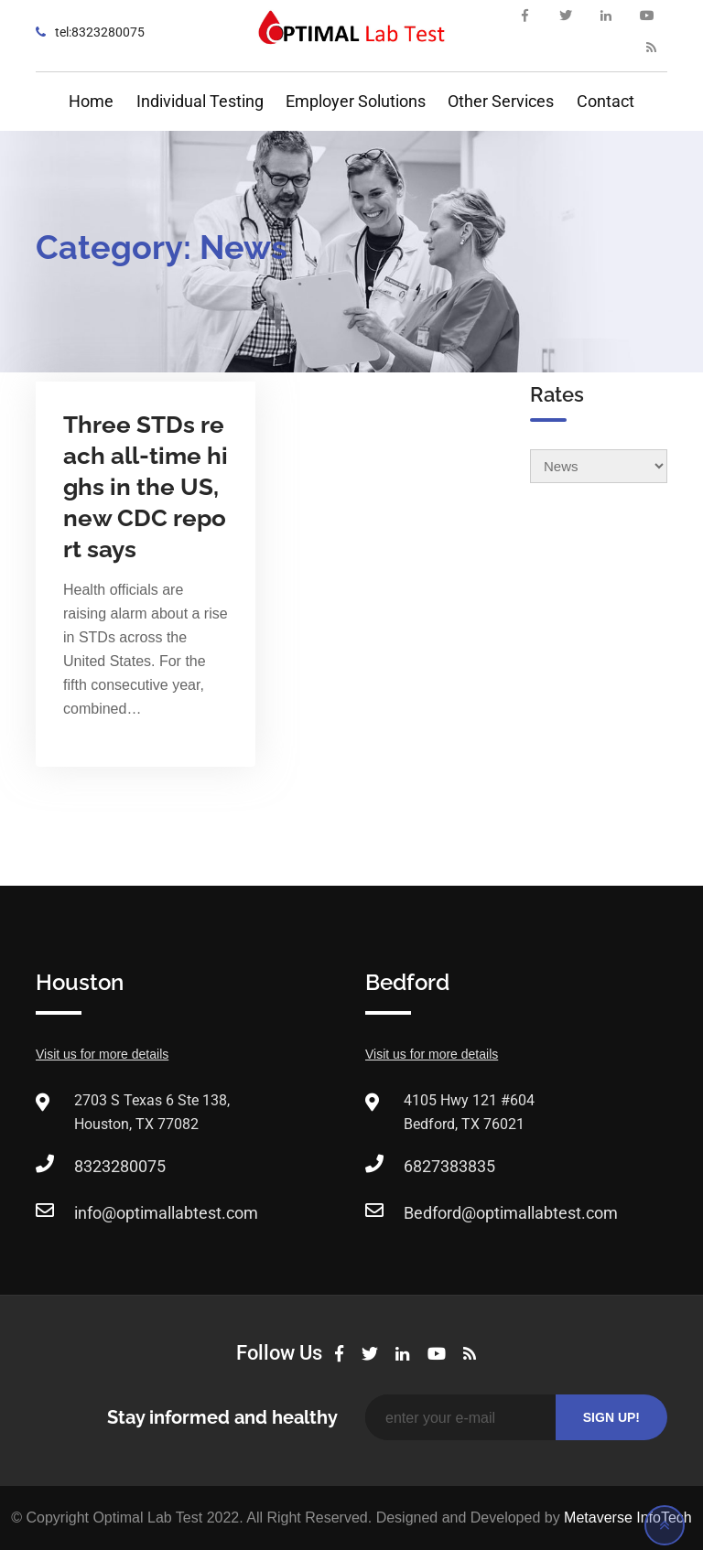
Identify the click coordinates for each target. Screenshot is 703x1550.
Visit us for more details (102, 1054)
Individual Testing (200, 101)
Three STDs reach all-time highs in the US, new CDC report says (145, 487)
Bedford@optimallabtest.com (511, 1212)
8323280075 (120, 1166)
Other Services (501, 101)
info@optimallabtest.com (166, 1212)
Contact (605, 101)
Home (91, 101)
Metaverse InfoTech (628, 1517)
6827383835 (449, 1166)
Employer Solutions (356, 101)
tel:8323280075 (100, 32)
